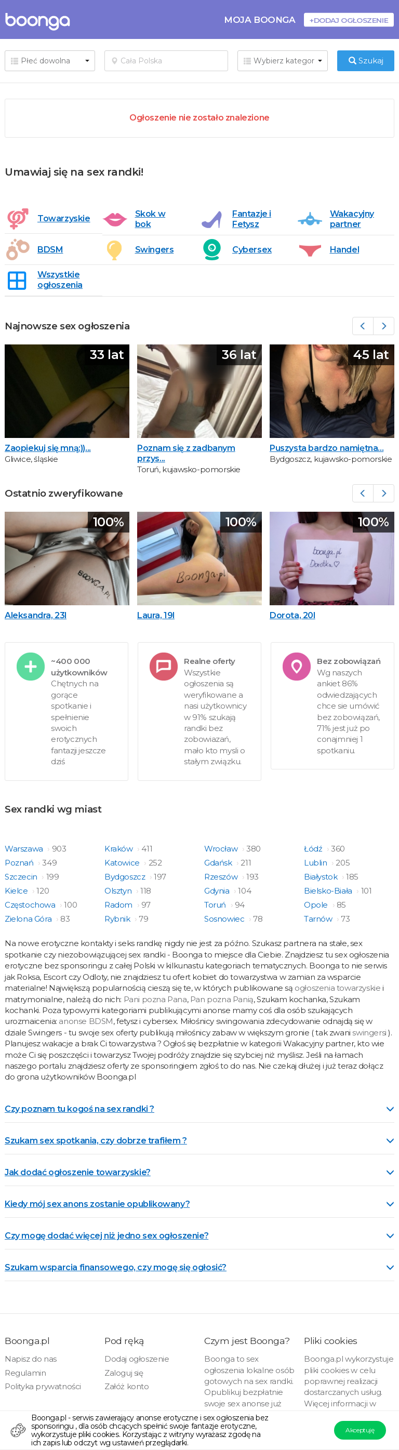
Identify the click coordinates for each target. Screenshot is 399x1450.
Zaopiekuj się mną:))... (48, 448)
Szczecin (22, 877)
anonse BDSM (86, 1021)
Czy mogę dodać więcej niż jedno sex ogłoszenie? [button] (199, 1236)
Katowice (122, 863)
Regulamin (25, 1373)
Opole (317, 905)
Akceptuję (359, 1430)
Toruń (216, 905)
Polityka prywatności (43, 1386)
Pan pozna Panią (222, 999)
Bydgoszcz (125, 877)
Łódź (314, 849)
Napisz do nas (31, 1359)
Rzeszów (222, 877)
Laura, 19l (156, 615)
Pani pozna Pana (155, 999)
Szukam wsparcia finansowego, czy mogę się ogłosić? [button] (199, 1267)
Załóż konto (126, 1386)
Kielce (17, 891)
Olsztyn (119, 891)
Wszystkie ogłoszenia (60, 280)
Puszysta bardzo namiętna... (326, 448)
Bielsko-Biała (329, 891)
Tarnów (319, 919)
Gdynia (217, 891)
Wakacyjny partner (352, 219)
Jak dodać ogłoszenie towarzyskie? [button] (199, 1172)
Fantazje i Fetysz (251, 219)
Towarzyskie (60, 218)
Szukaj (366, 60)
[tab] (199, 1108)
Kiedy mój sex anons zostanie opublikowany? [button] (199, 1204)
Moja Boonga (260, 19)
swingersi (369, 1032)
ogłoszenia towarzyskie (338, 988)
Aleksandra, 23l (35, 615)
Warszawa (25, 849)
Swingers (154, 250)
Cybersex (252, 250)
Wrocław (222, 849)
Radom (119, 905)
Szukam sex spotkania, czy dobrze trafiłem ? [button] (199, 1141)
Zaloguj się (123, 1373)
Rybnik (118, 919)
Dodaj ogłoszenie (136, 1359)
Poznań (20, 863)
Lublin (316, 863)
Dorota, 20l (292, 615)
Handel (345, 250)
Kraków (119, 849)
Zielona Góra (29, 919)
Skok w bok (150, 219)
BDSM (50, 250)
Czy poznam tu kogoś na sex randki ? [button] (199, 1109)
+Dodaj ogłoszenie (349, 20)
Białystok (321, 877)
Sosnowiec (225, 919)
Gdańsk (219, 863)
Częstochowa (31, 905)
